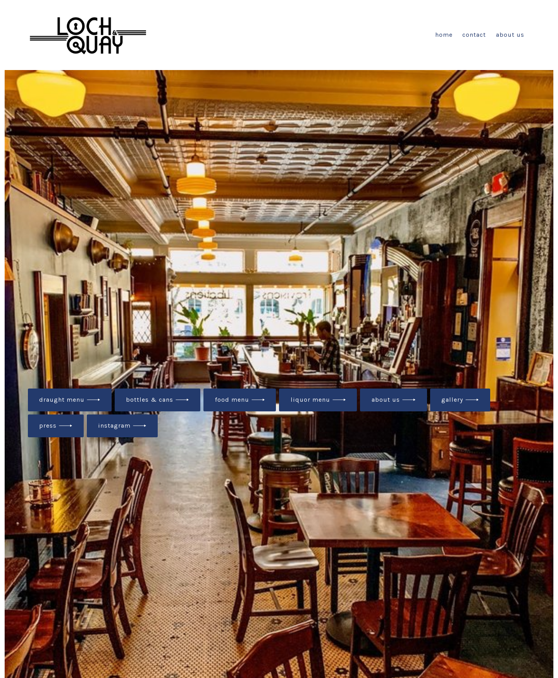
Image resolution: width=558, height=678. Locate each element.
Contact (474, 34)
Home (444, 34)
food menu (232, 399)
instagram (114, 425)
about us (386, 399)
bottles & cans (149, 399)
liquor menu (310, 399)
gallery (452, 399)
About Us (510, 34)
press (48, 425)
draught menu (61, 399)
